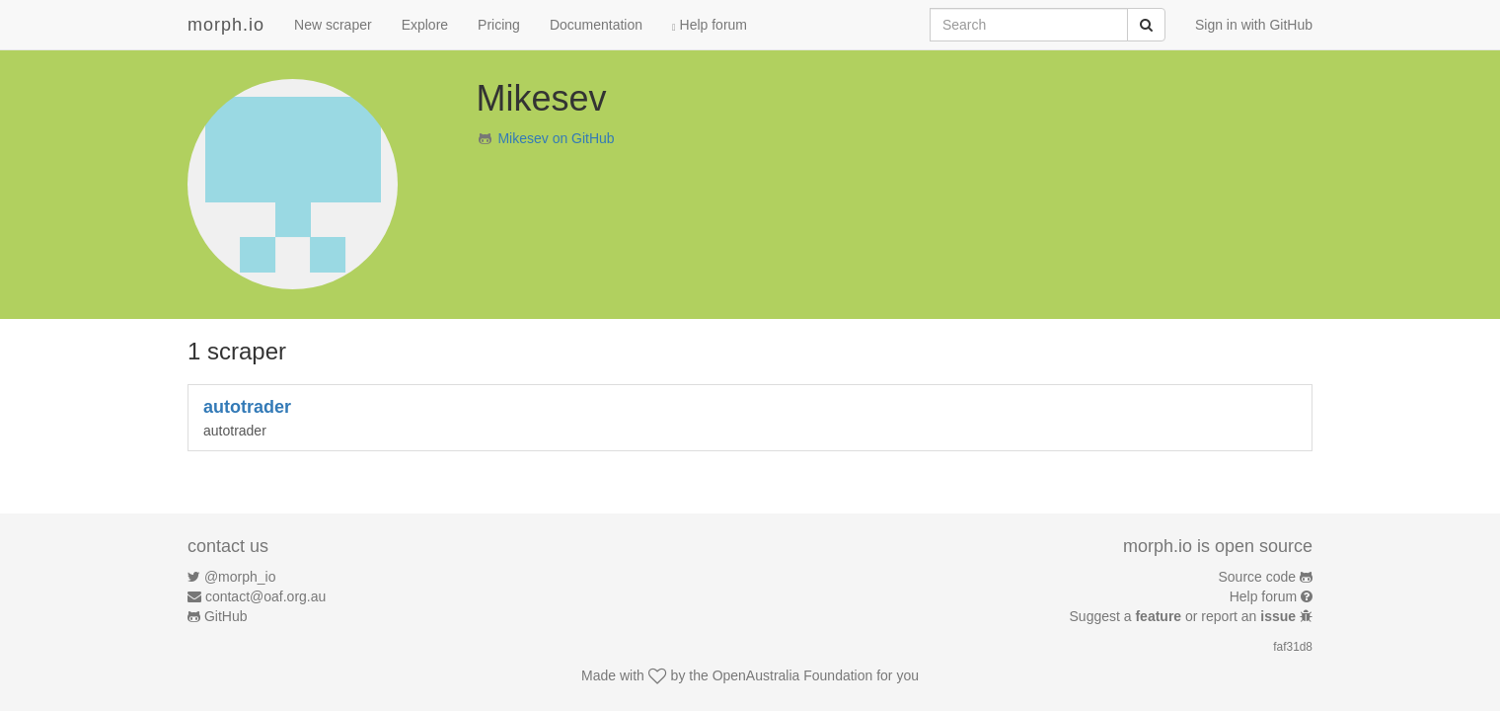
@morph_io (240, 577)
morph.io (226, 25)
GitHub (226, 616)
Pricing (499, 25)
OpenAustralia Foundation (792, 675)
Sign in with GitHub (1253, 25)
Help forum (709, 25)
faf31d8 (1292, 647)
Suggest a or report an (1185, 616)
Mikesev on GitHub (555, 138)
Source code (1258, 577)
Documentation (596, 25)
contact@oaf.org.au (265, 596)
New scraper (333, 25)
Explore (425, 25)
